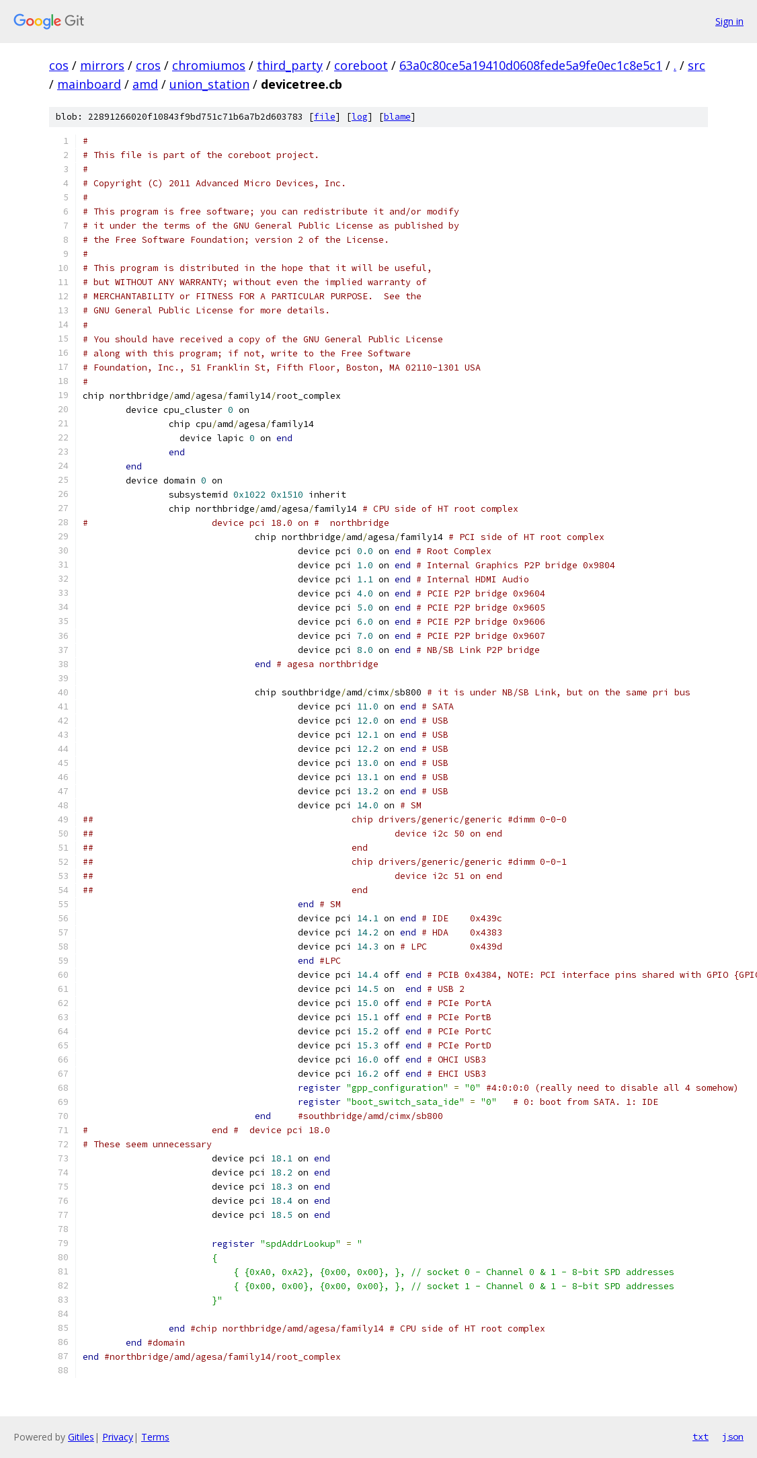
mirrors (102, 65)
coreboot (361, 65)
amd (145, 84)
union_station (209, 84)
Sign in (729, 21)
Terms (155, 1436)
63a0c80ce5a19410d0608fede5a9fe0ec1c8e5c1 (530, 65)
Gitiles (81, 1436)
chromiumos (208, 65)
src (696, 65)
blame (397, 116)
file (324, 116)
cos (59, 65)
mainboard (89, 84)
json (733, 1436)
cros (148, 65)
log (360, 116)
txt (700, 1436)
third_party (290, 65)
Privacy (117, 1436)
